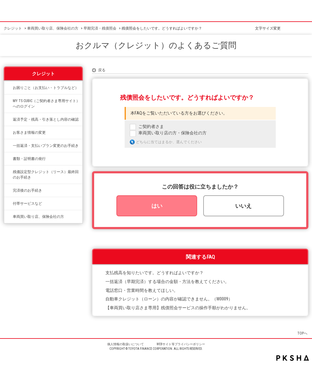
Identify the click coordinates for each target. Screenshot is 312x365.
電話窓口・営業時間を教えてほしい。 (141, 290)
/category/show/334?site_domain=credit (8, 87)
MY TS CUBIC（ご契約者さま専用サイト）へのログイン (46, 103)
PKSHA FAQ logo (292, 358)
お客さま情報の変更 (29, 132)
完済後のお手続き (27, 190)
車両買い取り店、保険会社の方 (52, 28)
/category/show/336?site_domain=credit (8, 172)
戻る (101, 70)
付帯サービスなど (27, 203)
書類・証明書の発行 (29, 159)
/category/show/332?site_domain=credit (8, 158)
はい (156, 206)
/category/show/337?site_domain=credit (8, 190)
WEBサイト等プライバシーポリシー (181, 344)
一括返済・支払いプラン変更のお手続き (46, 146)
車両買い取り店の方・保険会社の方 (172, 133)
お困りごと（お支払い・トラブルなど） (46, 88)
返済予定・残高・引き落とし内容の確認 (46, 119)
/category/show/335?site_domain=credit (8, 145)
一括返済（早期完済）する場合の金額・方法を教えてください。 (167, 281)
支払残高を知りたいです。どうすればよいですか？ (154, 272)
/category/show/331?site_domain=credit (8, 132)
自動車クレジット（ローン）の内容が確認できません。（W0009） (168, 299)
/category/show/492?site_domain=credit (8, 101)
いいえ (243, 206)
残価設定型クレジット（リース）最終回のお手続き (46, 174)
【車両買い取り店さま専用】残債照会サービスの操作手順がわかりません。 (177, 307)
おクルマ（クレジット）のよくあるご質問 (156, 45)
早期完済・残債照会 (99, 28)
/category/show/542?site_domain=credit (8, 216)
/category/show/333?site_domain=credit (8, 203)
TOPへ (302, 333)
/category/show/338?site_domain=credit (8, 119)
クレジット (13, 28)
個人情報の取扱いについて (125, 344)
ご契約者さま (151, 126)
